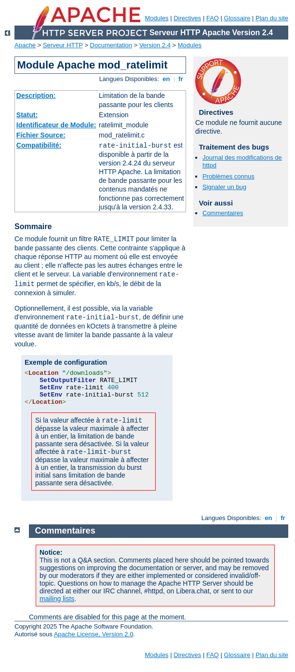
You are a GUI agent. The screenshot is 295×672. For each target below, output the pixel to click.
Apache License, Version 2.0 (94, 634)
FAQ (212, 18)
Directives (187, 18)
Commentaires (222, 213)
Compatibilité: (38, 145)
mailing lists (57, 599)
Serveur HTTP (63, 45)
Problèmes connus (228, 176)
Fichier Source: (41, 135)
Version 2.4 (155, 45)
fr (181, 78)
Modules (156, 18)
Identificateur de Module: (56, 125)
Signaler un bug (224, 187)
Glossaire (237, 18)
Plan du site (271, 18)
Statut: (27, 115)
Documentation (111, 45)
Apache (25, 45)
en (166, 78)
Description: (36, 95)
